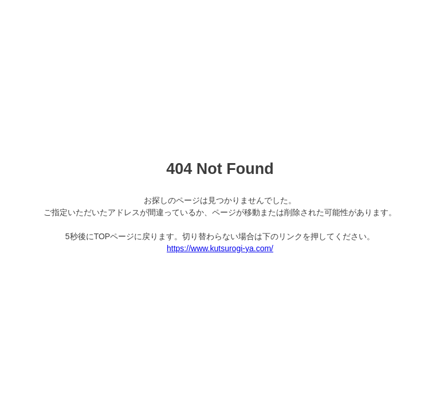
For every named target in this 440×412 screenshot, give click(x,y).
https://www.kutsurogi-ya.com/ (220, 248)
